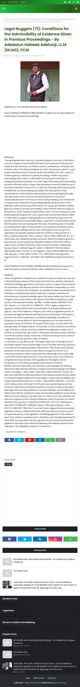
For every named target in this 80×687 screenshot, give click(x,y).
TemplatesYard (33, 683)
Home (3, 2)
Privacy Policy (13, 2)
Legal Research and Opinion (20, 19)
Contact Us (51, 678)
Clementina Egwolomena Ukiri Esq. (19, 56)
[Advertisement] (40, 135)
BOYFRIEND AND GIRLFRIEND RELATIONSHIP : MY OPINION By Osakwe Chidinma (44, 560)
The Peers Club (21, 570)
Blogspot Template (59, 683)
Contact (23, 2)
